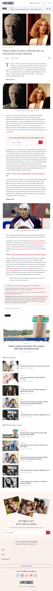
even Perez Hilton (10, 237)
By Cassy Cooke (15, 58)
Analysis (6, 58)
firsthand (30, 268)
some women (17, 268)
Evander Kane (33, 235)
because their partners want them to (20, 249)
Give (44, 3)
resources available (11, 270)
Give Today (33, 544)
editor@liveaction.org (13, 292)
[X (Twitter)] (47, 9)
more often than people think (37, 240)
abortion (22, 67)
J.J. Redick (26, 235)
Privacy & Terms (31, 586)
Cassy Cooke (17, 425)
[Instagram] (49, 9)
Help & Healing (34, 3)
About (26, 549)
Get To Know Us (26, 559)
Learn (26, 554)
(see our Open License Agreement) (37, 301)
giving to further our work (37, 288)
